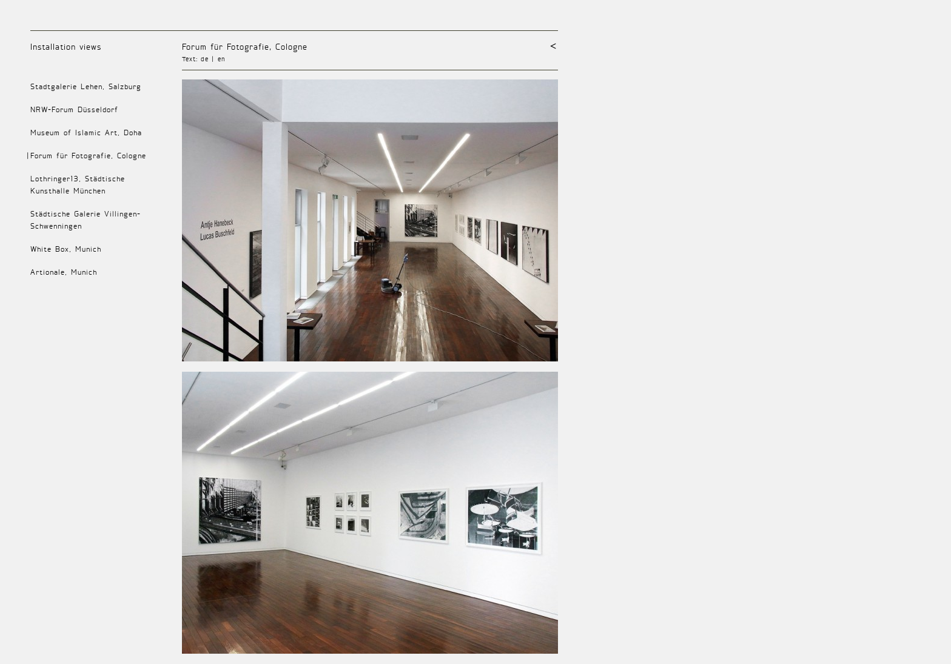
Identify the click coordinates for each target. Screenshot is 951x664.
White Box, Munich (65, 248)
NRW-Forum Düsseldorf (74, 109)
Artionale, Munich (63, 272)
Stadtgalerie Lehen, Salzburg (85, 86)
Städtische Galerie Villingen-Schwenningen (85, 219)
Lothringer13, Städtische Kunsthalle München (77, 184)
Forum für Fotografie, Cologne (244, 46)
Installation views (65, 46)
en (222, 59)
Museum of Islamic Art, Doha (86, 132)
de (205, 59)
